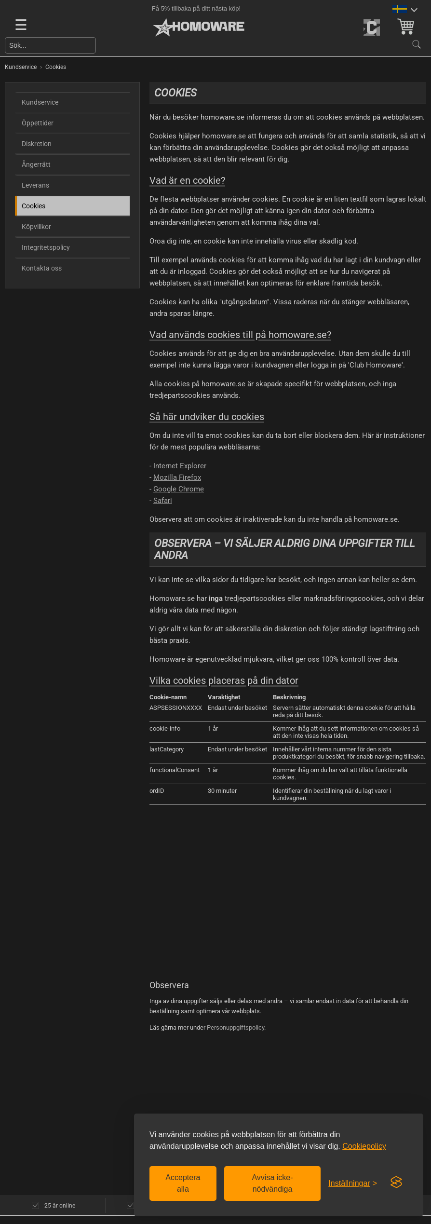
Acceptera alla (182, 1183)
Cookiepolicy (364, 1146)
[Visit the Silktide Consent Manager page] (396, 1182)
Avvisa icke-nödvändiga (272, 1183)
